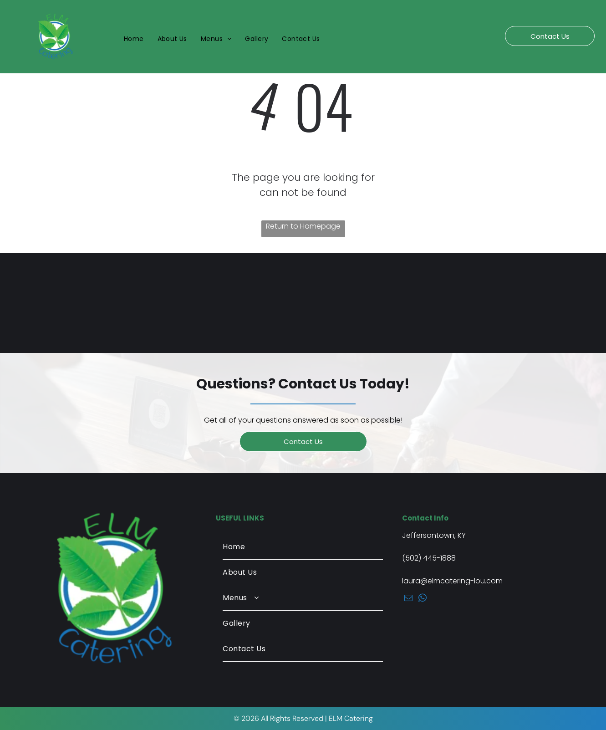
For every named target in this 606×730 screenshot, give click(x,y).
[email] (408, 599)
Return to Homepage (303, 226)
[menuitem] (134, 39)
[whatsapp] (422, 599)
